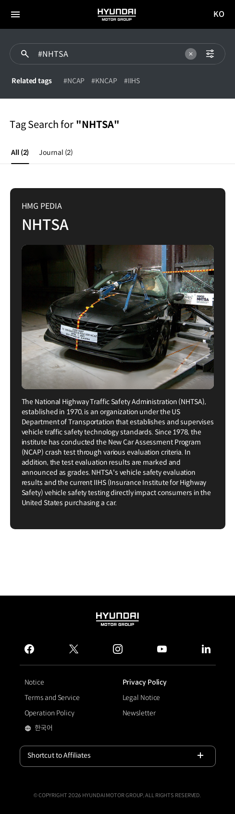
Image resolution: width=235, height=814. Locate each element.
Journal (56, 152)
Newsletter (139, 713)
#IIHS (132, 80)
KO (219, 14)
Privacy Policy (145, 682)
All (20, 152)
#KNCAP (104, 80)
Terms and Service (52, 697)
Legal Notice (142, 697)
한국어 (59, 729)
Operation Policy (49, 713)
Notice (34, 682)
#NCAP (74, 80)
